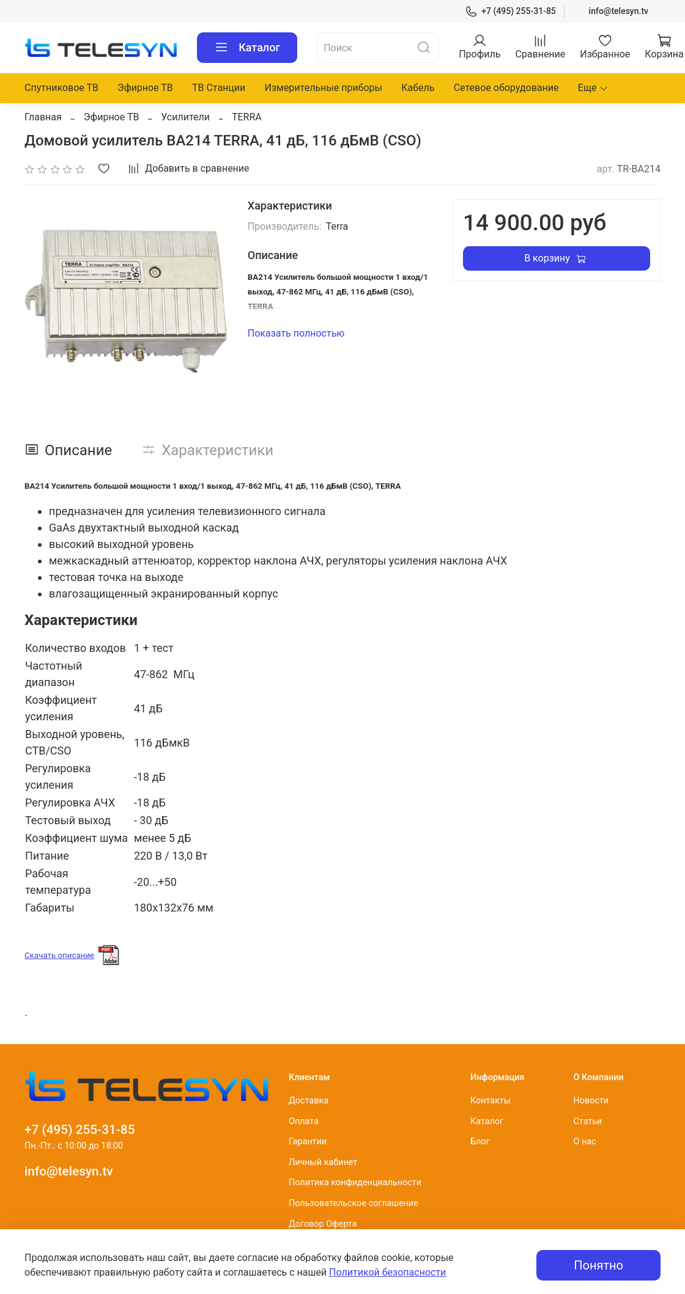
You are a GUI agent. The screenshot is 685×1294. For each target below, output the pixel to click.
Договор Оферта (323, 1224)
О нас (584, 1141)
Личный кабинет (323, 1162)
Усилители (185, 117)
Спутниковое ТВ (61, 87)
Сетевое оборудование (506, 87)
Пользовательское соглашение (353, 1203)
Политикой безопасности (387, 1272)
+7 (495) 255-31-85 (510, 11)
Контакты (490, 1100)
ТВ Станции (218, 87)
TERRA (247, 117)
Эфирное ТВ (145, 87)
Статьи (587, 1121)
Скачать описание (59, 955)
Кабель (417, 87)
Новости (591, 1100)
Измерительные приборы (323, 87)
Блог (480, 1141)
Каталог (247, 47)
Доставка (308, 1100)
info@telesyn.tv (618, 11)
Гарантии (308, 1141)
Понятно (598, 1265)
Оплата (304, 1121)
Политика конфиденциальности (355, 1182)
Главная (43, 117)
